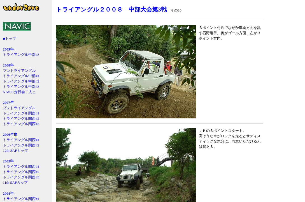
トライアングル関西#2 (21, 118)
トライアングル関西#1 (21, 113)
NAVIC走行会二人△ (19, 92)
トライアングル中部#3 (21, 54)
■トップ (9, 38)
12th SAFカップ (15, 150)
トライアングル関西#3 (21, 124)
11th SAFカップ (15, 182)
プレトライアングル (19, 70)
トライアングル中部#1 (21, 76)
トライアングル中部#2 (21, 81)
